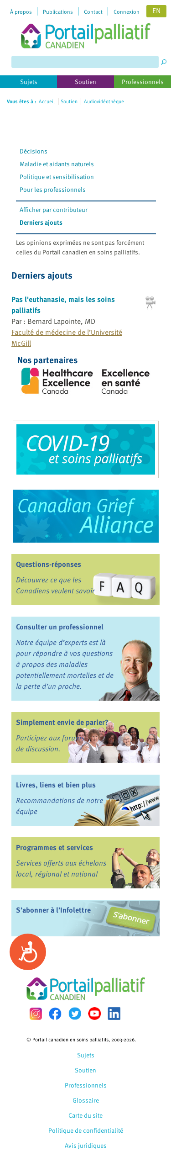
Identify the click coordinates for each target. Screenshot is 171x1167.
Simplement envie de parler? (62, 722)
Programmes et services (54, 847)
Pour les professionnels (53, 189)
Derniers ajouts (41, 222)
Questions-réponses (48, 564)
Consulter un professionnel (60, 626)
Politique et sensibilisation (57, 176)
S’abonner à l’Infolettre (53, 909)
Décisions (33, 151)
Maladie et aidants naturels (57, 164)
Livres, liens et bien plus (56, 784)
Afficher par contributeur (54, 209)
